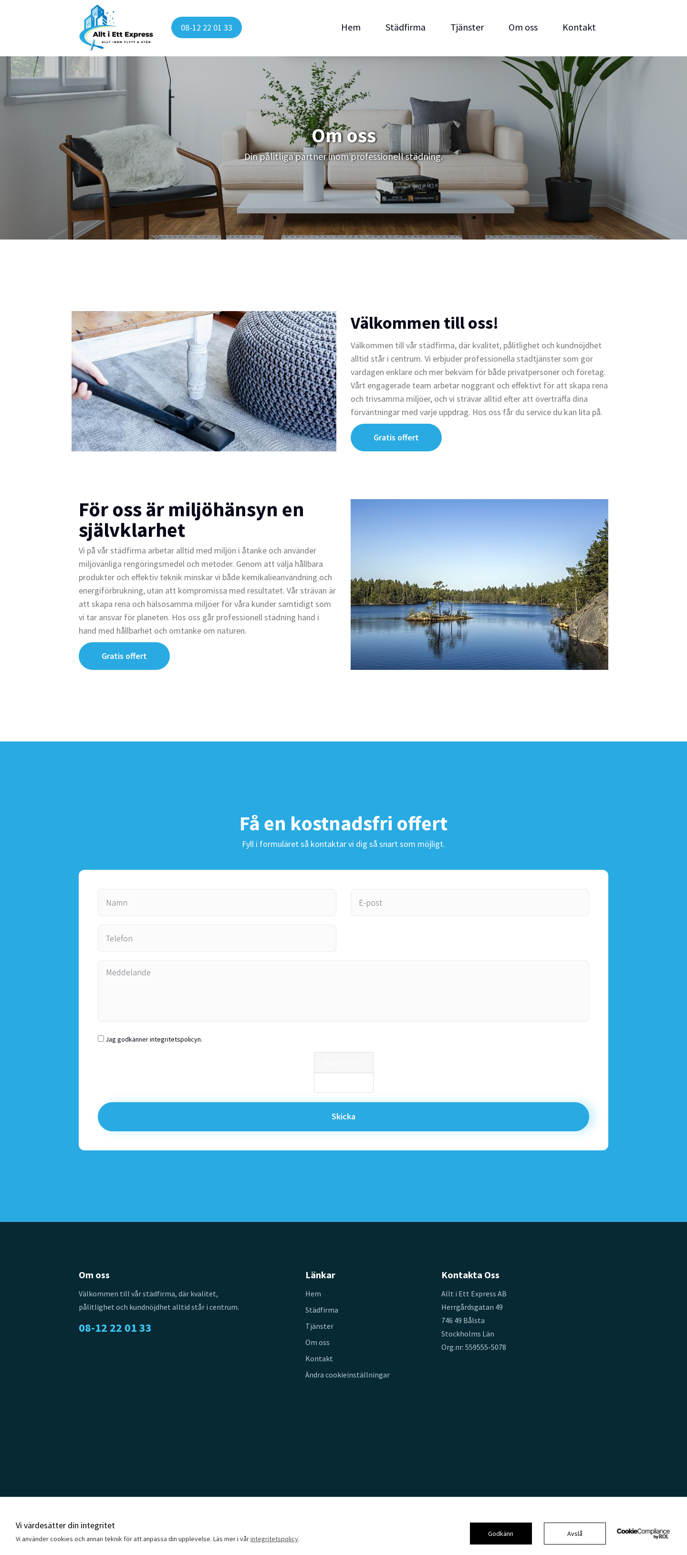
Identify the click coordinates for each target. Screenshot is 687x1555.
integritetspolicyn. (176, 1039)
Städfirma (405, 27)
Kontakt (579, 27)
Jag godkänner (153, 1039)
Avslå (575, 1533)
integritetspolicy (274, 1538)
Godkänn (500, 1533)
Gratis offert (396, 437)
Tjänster (467, 27)
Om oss (523, 27)
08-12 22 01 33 (206, 27)
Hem (351, 27)
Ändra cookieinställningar (347, 1374)
